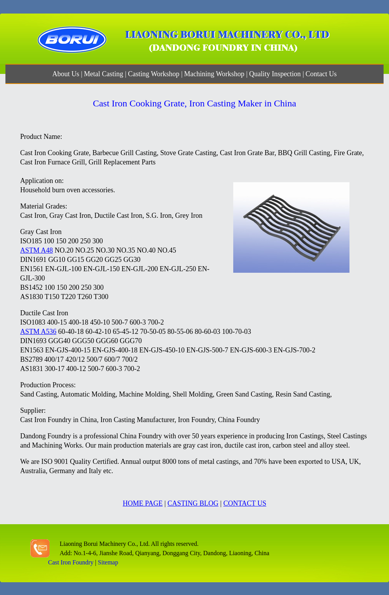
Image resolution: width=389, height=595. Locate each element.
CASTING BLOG (193, 503)
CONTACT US (244, 503)
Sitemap (108, 562)
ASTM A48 (36, 250)
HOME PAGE (143, 503)
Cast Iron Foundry (70, 562)
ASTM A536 (38, 331)
